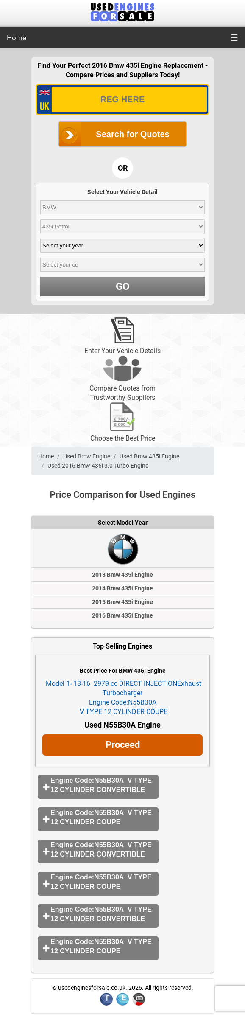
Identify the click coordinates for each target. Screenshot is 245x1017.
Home (16, 38)
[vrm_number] (122, 99)
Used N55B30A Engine (122, 724)
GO (123, 286)
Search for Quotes (132, 134)
